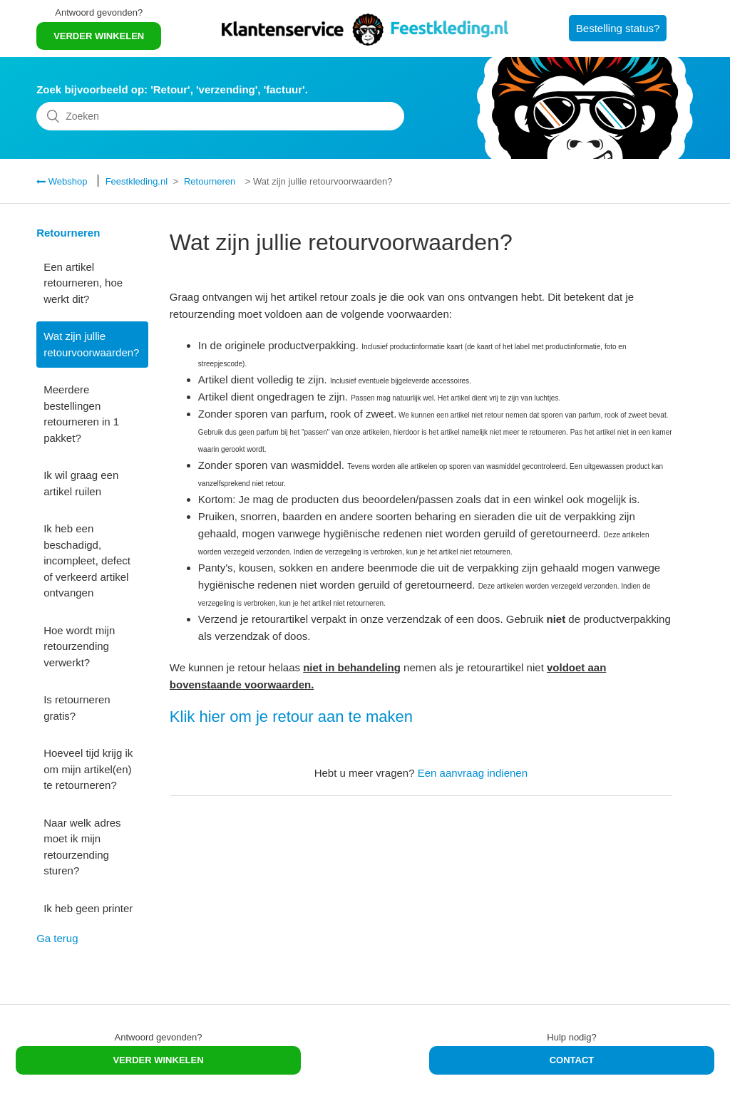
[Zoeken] (220, 116)
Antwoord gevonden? (99, 12)
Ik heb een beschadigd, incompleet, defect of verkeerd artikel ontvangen (86, 560)
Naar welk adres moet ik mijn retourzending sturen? (81, 847)
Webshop (66, 181)
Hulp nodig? (571, 1037)
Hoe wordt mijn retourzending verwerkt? (79, 646)
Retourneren (209, 181)
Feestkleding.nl (137, 181)
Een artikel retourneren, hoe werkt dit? (83, 283)
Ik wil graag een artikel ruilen (80, 483)
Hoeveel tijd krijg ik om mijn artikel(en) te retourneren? (88, 769)
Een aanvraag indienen (473, 773)
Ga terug (57, 938)
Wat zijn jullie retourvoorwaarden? (91, 344)
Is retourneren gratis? (76, 707)
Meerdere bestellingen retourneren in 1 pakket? (81, 413)
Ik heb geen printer (88, 908)
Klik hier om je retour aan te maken (291, 716)
